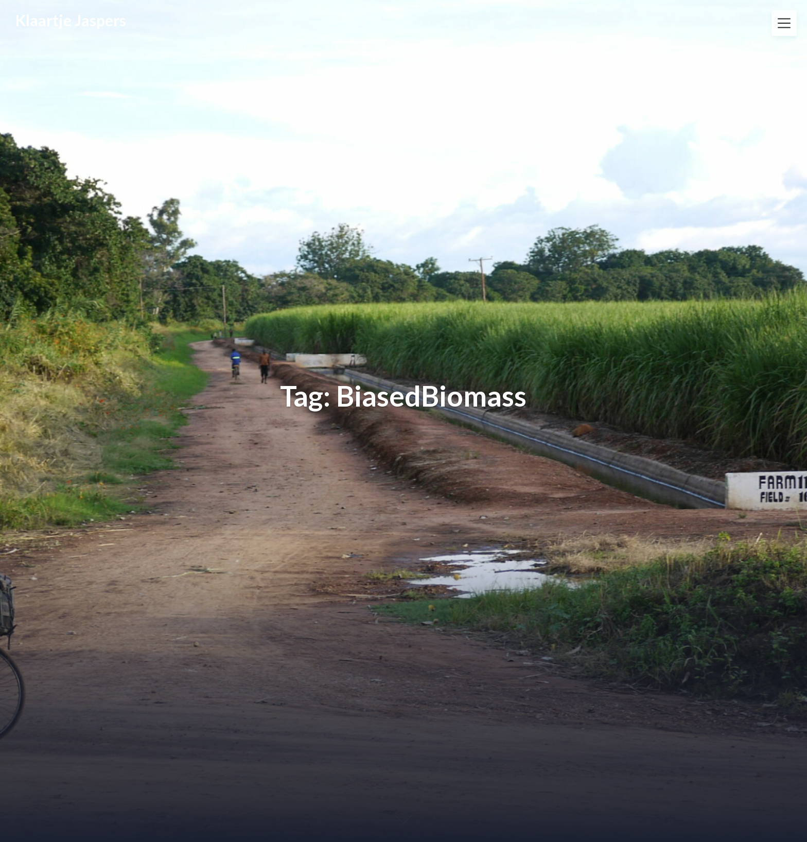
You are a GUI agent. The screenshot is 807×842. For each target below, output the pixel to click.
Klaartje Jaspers (70, 20)
